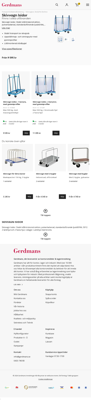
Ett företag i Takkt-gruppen (68, 376)
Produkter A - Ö (21, 337)
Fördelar (17, 302)
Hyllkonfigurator (21, 333)
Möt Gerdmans (20, 294)
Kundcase (50, 333)
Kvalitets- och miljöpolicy (25, 318)
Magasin (49, 337)
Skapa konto (51, 294)
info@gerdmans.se (22, 356)
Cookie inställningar (45, 379)
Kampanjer (18, 345)
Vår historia (19, 306)
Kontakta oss (19, 298)
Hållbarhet (18, 314)
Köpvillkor (50, 302)
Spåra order (51, 298)
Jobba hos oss (20, 310)
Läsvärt (49, 341)
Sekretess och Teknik (23, 322)
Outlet (16, 341)
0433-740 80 (19, 360)
